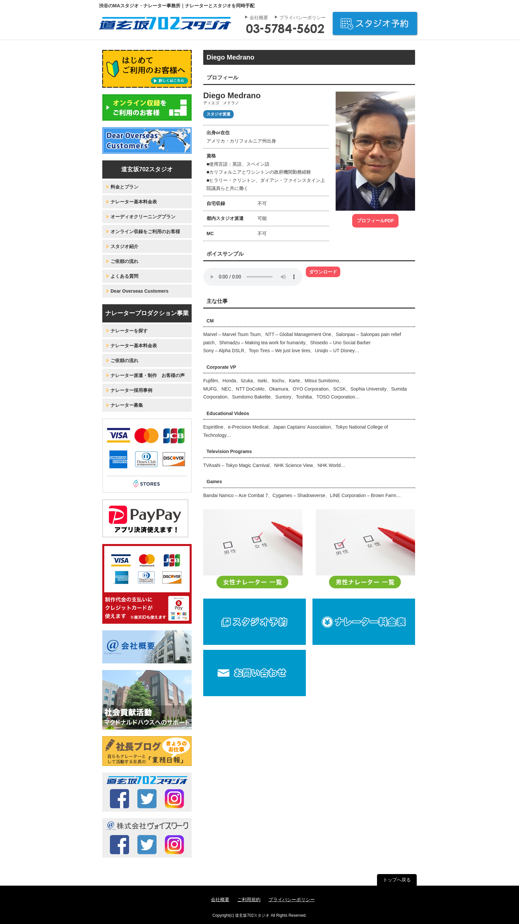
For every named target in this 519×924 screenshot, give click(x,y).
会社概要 (259, 17)
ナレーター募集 (127, 405)
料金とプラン (124, 186)
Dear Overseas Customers (139, 291)
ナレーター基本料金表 (134, 201)
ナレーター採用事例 (131, 390)
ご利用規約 (248, 899)
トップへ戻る (397, 879)
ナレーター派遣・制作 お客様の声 (148, 375)
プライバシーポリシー (302, 17)
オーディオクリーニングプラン (143, 216)
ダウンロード (323, 271)
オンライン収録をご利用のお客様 (145, 231)
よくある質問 (124, 276)
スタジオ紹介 (124, 246)
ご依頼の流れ (124, 261)
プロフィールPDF (375, 220)
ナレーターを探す (129, 330)
